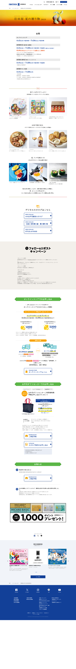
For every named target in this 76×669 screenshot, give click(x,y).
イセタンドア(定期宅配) (43, 658)
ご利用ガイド (29, 661)
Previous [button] (8, 609)
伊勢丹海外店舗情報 (29, 648)
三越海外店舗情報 (29, 646)
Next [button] (68, 609)
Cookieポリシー (46, 661)
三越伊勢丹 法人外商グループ (56, 651)
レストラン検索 (59, 4)
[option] (19, 609)
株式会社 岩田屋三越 (55, 646)
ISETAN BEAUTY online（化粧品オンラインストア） (44, 655)
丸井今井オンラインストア (43, 652)
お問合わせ (33, 661)
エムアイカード (54, 649)
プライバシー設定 (36, 663)
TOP (9, 8)
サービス (65, 4)
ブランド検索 (52, 4)
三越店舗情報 (16, 646)
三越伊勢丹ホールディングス (56, 648)
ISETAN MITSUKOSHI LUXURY (44, 649)
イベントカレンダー (38, 4)
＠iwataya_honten (31, 306)
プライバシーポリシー (39, 661)
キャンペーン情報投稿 (22, 320)
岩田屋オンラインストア (43, 651)
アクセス (31, 4)
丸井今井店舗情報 (16, 651)
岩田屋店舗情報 (16, 649)
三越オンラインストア (42, 646)
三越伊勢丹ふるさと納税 (43, 656)
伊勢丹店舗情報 (16, 648)
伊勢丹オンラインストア (43, 648)
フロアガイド (45, 4)
